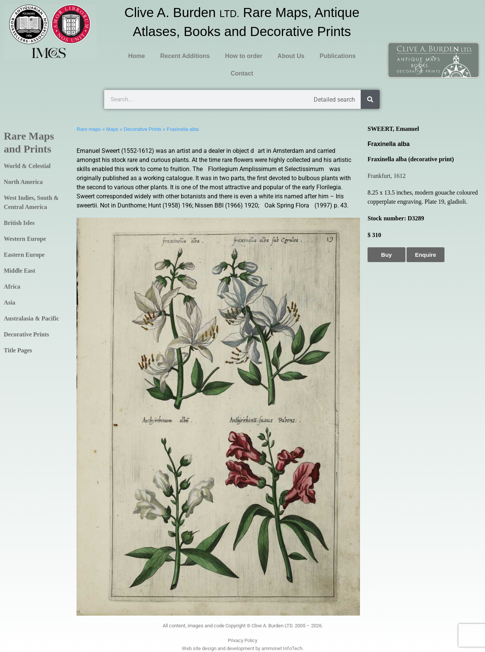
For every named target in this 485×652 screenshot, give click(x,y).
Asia (9, 302)
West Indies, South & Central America (31, 202)
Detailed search (334, 99)
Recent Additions (185, 56)
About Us (290, 56)
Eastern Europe (24, 254)
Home (136, 56)
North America (23, 182)
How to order (244, 56)
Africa (12, 286)
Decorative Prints (26, 334)
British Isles (19, 223)
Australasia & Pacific (31, 318)
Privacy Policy (242, 640)
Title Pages (18, 350)
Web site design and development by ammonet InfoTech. (243, 648)
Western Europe (25, 239)
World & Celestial (27, 166)
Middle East (19, 270)
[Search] (370, 99)
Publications (337, 56)
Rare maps (89, 129)
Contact (242, 73)
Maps (112, 129)
